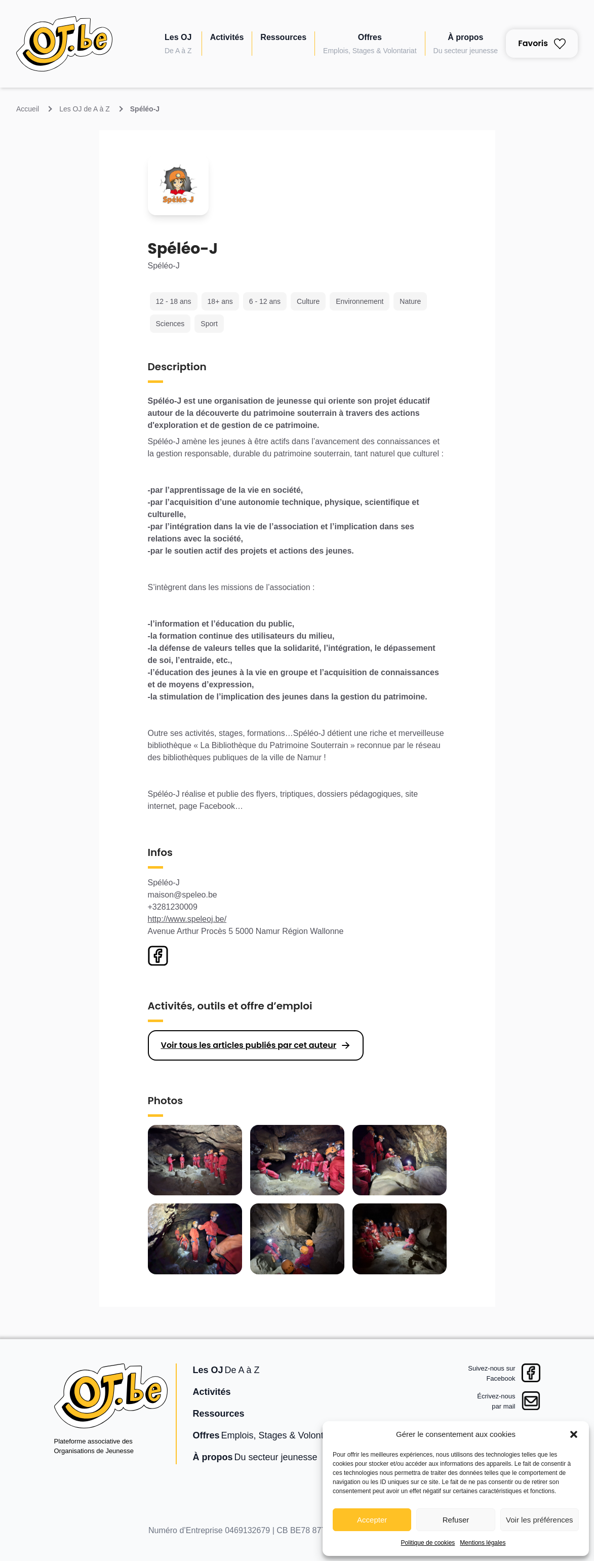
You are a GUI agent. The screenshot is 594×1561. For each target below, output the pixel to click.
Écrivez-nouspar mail (496, 1401)
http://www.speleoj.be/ (187, 919)
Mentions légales (482, 1542)
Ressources (283, 37)
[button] (574, 1434)
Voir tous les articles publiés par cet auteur (249, 1045)
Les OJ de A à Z (84, 109)
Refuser (456, 1519)
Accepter (372, 1519)
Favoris (542, 43)
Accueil (27, 109)
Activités (227, 37)
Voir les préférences (539, 1519)
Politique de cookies (428, 1542)
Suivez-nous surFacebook (491, 1373)
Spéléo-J (145, 109)
